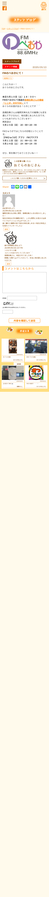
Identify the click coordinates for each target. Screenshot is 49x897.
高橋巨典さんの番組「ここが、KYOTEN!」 (22, 101)
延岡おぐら (8, 78)
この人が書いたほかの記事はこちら (23, 178)
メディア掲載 (11, 66)
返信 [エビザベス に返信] (6, 229)
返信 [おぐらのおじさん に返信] (8, 264)
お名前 (4, 298)
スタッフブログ (13, 28)
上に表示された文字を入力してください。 (14, 307)
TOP (3, 28)
